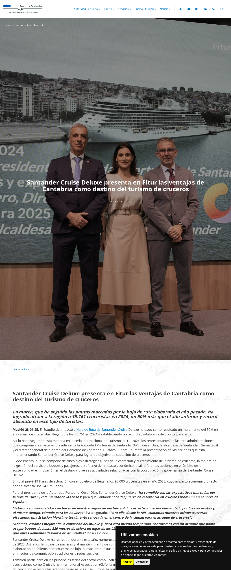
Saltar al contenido (36, 25)
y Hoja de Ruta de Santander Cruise (100, 429)
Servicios (124, 9)
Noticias (165, 9)
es (223, 9)
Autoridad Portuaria (87, 9)
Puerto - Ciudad (145, 9)
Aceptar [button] (127, 561)
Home (8, 25)
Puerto (109, 9)
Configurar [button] (142, 561)
